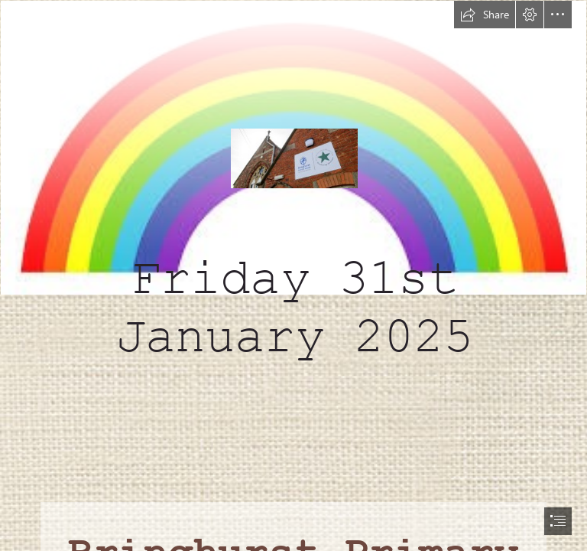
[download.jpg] (293, 195)
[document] (293, 275)
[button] (484, 14)
